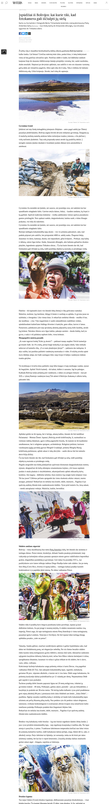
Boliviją (35, 26)
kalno (31, 448)
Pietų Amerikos (56, 550)
